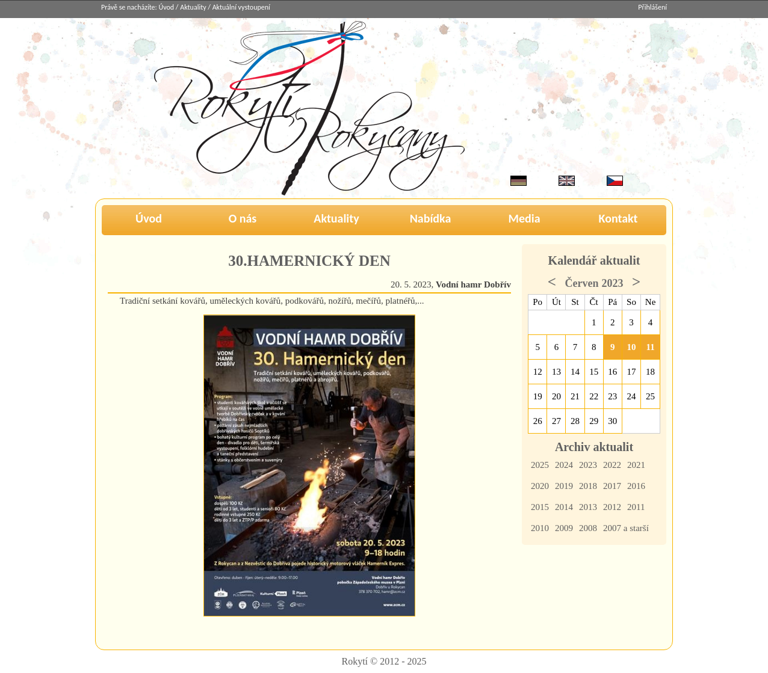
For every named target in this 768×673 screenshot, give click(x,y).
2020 (540, 486)
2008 (588, 528)
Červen (582, 283)
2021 (636, 465)
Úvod (167, 7)
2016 (636, 486)
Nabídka (430, 218)
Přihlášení (652, 7)
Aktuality (193, 7)
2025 (540, 465)
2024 (564, 465)
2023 (588, 465)
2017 (612, 486)
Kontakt (618, 218)
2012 (612, 507)
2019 (564, 486)
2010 (540, 528)
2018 (588, 486)
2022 (612, 465)
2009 (564, 528)
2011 (636, 507)
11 (650, 347)
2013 (588, 507)
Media (524, 218)
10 (631, 347)
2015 (540, 507)
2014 (564, 507)
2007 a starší (626, 528)
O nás (243, 218)
